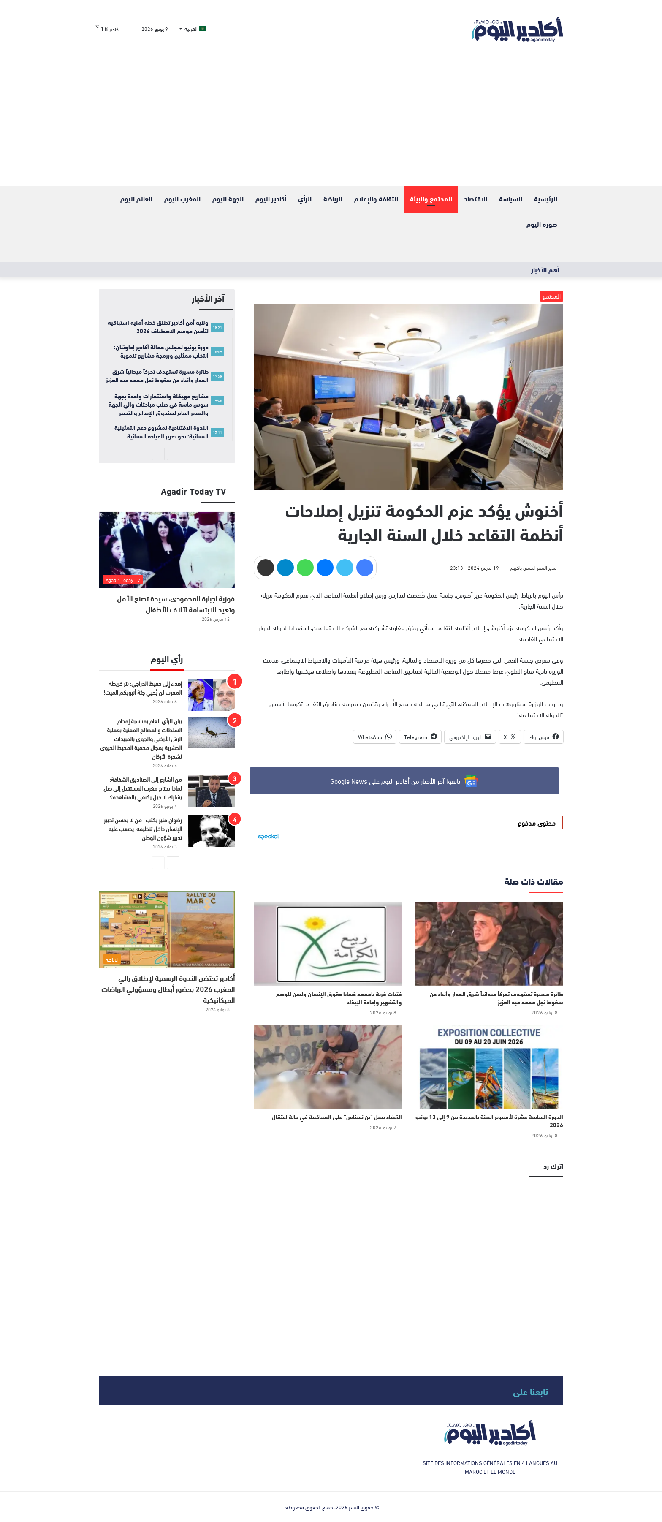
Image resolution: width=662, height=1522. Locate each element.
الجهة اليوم (228, 198)
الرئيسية (545, 198)
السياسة (510, 198)
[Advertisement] (331, 122)
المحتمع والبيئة (431, 198)
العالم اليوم (136, 198)
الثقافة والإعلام (376, 198)
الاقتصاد (475, 198)
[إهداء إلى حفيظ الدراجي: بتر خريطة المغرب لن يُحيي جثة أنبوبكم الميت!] (211, 695)
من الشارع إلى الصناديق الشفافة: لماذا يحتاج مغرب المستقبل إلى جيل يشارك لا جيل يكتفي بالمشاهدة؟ (142, 788)
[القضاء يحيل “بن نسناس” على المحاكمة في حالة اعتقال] (328, 1067)
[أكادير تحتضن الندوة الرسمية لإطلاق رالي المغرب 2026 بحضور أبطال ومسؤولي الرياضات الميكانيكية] (167, 929)
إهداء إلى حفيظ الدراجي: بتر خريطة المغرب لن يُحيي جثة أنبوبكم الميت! (142, 687)
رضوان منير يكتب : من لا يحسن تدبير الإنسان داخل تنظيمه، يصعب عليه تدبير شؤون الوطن (143, 828)
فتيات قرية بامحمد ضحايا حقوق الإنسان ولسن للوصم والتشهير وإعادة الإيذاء (339, 997)
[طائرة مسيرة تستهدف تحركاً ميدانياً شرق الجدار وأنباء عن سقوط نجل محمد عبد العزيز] (489, 943)
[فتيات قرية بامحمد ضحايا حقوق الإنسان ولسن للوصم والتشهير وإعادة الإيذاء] (328, 943)
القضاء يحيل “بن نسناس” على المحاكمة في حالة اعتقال (337, 1116)
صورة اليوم (541, 223)
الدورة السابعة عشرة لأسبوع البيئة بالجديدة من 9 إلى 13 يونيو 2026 (489, 1120)
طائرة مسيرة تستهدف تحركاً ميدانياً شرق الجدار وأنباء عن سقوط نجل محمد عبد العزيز (496, 997)
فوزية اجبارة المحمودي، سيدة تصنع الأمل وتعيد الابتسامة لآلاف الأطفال (176, 603)
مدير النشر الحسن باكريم (533, 567)
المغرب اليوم (182, 198)
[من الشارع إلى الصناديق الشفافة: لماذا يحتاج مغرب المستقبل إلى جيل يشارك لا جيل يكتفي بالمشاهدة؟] (211, 791)
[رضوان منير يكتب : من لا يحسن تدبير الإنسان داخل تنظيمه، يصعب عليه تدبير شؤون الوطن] (211, 831)
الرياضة (332, 198)
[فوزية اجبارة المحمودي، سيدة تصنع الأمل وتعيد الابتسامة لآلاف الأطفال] (167, 550)
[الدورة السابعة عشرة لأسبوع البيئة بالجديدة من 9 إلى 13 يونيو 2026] (489, 1067)
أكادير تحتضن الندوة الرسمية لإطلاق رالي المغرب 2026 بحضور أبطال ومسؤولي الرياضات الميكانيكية (168, 988)
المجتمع (552, 296)
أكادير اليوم (270, 198)
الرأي (305, 198)
